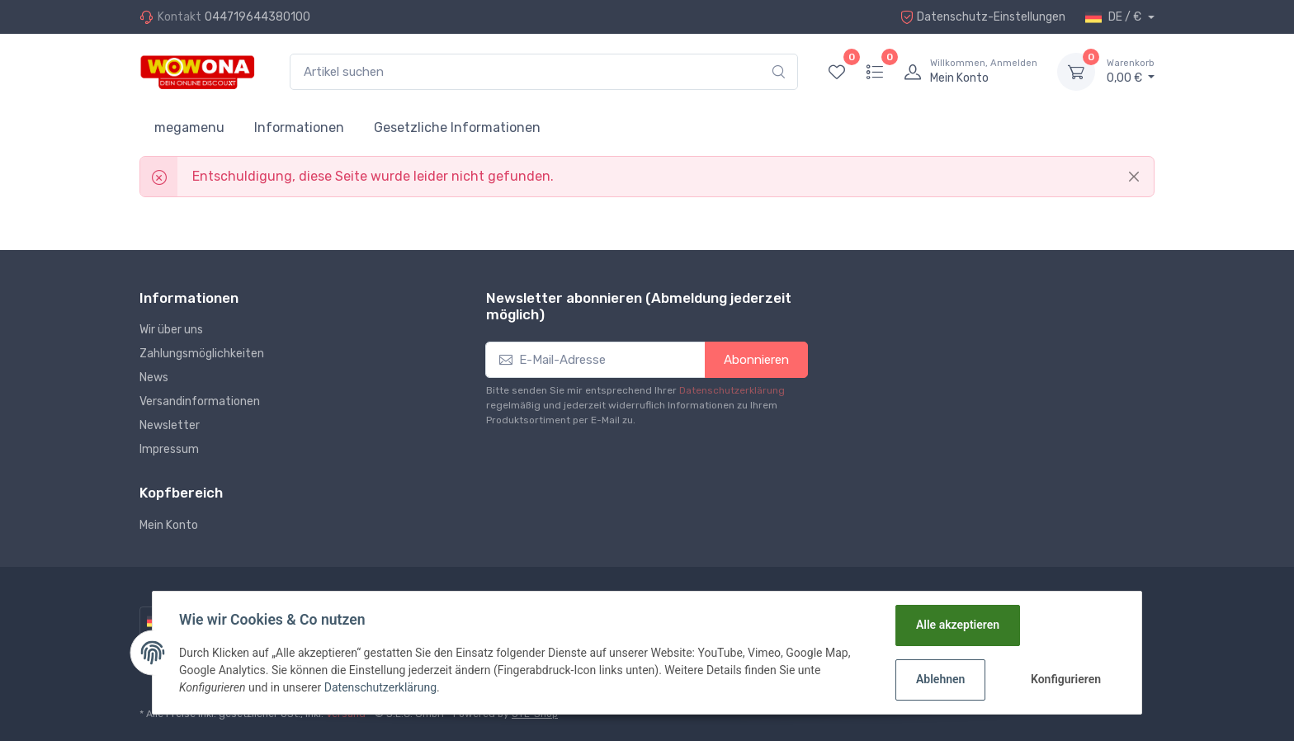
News (153, 377)
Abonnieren (756, 359)
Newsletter (169, 425)
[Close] (1134, 176)
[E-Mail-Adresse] (595, 360)
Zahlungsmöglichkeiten (201, 354)
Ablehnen (940, 679)
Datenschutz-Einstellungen (982, 17)
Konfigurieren (1066, 679)
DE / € (1114, 17)
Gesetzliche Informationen (457, 127)
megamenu (189, 127)
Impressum (169, 449)
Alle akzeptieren (957, 624)
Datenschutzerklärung (732, 390)
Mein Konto (168, 525)
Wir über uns (171, 330)
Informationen (299, 127)
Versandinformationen (199, 401)
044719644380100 (257, 17)
